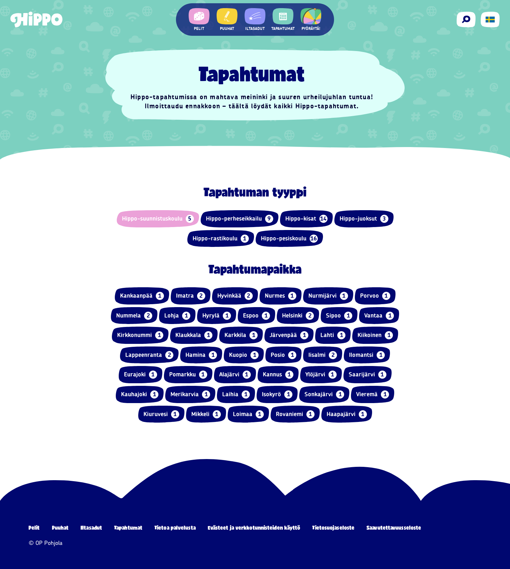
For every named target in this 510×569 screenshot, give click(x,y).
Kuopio (244, 355)
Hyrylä (216, 316)
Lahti (332, 335)
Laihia (236, 394)
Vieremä (372, 394)
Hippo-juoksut (364, 219)
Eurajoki (140, 375)
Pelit (34, 527)
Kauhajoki (139, 394)
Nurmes (280, 296)
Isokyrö (277, 394)
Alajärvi (235, 375)
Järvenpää (289, 335)
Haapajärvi (347, 414)
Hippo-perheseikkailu (239, 219)
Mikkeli (206, 414)
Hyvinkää (235, 296)
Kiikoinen (375, 335)
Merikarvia (190, 394)
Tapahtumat (128, 527)
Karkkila (241, 335)
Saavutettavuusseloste (394, 527)
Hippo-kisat (306, 219)
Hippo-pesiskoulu (289, 239)
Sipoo (339, 316)
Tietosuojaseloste (333, 527)
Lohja (177, 316)
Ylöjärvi (321, 375)
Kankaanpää (142, 296)
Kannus (278, 375)
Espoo (256, 316)
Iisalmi (322, 355)
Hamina (201, 355)
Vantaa (379, 316)
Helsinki (298, 316)
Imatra (190, 296)
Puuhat (60, 527)
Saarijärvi (367, 375)
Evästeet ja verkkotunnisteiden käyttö (254, 527)
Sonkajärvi (324, 394)
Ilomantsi (367, 355)
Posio (283, 355)
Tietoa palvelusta (175, 527)
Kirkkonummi (140, 335)
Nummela (134, 316)
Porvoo (375, 296)
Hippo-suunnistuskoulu (158, 219)
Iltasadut (91, 527)
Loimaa (248, 414)
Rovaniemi (295, 414)
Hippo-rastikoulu (221, 239)
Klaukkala (193, 335)
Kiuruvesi (161, 414)
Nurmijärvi (328, 296)
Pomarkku (188, 375)
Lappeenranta (149, 355)
